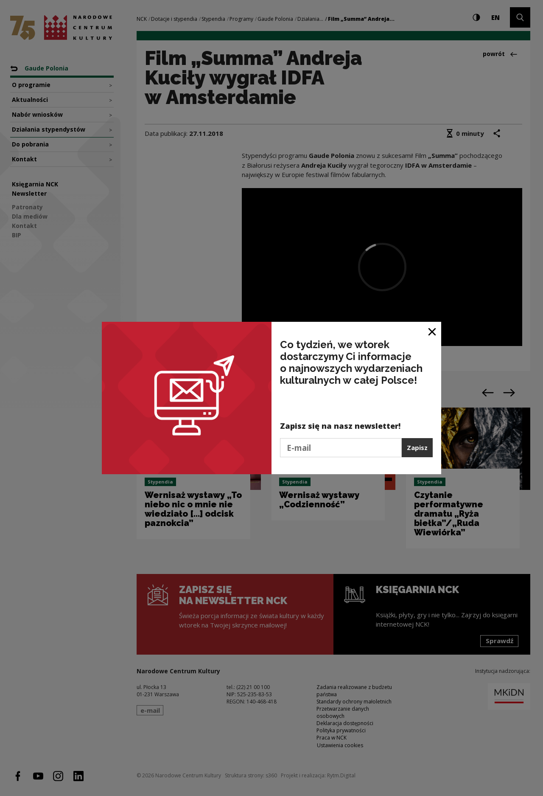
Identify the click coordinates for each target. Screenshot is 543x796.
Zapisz (417, 447)
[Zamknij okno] (432, 331)
